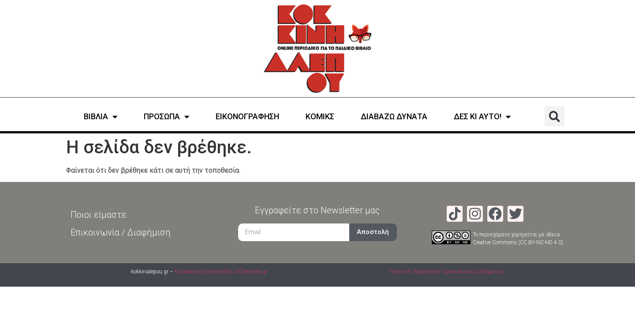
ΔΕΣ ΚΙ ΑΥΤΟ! (482, 116)
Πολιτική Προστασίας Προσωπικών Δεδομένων (446, 272)
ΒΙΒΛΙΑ (100, 116)
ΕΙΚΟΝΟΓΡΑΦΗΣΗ (247, 116)
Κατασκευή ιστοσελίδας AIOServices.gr (221, 272)
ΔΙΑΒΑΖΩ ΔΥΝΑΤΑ (394, 116)
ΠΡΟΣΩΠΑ (166, 116)
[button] (554, 116)
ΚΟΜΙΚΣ (320, 116)
